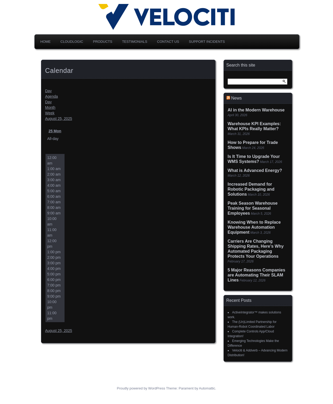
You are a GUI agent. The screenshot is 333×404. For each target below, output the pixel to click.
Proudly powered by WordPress (141, 388)
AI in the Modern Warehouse (256, 110)
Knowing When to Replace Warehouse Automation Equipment (254, 227)
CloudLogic (72, 42)
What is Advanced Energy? (255, 170)
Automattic (207, 388)
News (236, 98)
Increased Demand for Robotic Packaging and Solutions (251, 189)
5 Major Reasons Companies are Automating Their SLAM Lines (256, 275)
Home (45, 42)
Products (102, 42)
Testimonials (134, 42)
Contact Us (168, 42)
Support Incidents (207, 42)
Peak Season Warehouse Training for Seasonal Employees (253, 208)
